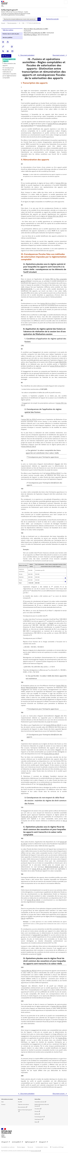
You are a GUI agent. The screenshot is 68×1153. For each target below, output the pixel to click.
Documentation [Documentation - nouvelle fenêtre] (22, 1107)
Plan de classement (12, 23)
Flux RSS (20, 1102)
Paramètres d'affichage (58, 1147)
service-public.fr (16, 1142)
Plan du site (30, 1147)
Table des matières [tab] (8, 30)
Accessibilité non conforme (8, 1147)
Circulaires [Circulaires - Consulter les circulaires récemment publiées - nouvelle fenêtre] (37, 1109)
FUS (23, 23)
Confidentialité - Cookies (42, 1147)
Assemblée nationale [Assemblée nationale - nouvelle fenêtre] (40, 1102)
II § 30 (39, 954)
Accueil (3, 23)
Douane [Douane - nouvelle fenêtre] (36, 1111)
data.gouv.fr (42, 1142)
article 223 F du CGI (39, 935)
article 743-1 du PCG (28, 419)
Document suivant (59, 55)
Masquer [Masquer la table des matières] (7, 56)
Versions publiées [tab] (7, 37)
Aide (2, 1102)
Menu (65, 2)
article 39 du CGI (44, 784)
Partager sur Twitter (3, 51)
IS (19, 23)
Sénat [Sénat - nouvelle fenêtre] (36, 1122)
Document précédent (27, 55)
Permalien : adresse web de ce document (3, 46)
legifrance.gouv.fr (30, 1142)
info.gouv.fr (4, 1142)
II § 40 (30, 916)
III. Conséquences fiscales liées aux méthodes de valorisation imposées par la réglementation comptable (9, 73)
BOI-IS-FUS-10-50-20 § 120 (54, 867)
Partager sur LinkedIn (7, 51)
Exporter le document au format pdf (3, 42)
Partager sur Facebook (12, 46)
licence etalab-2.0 (35, 1151)
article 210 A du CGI (54, 216)
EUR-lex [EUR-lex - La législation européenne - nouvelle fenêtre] (36, 1114)
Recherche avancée (52, 19)
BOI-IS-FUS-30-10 (26, 289)
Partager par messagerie (12, 51)
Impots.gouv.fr (38, 1119)
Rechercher (39, 19)
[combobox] (20, 19)
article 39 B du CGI (39, 869)
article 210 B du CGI (43, 126)
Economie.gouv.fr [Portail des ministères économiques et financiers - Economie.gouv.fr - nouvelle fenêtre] (39, 1116)
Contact (3, 1104)
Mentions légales (21, 1147)
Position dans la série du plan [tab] (11, 34)
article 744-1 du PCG (28, 971)
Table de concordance (23, 1104)
